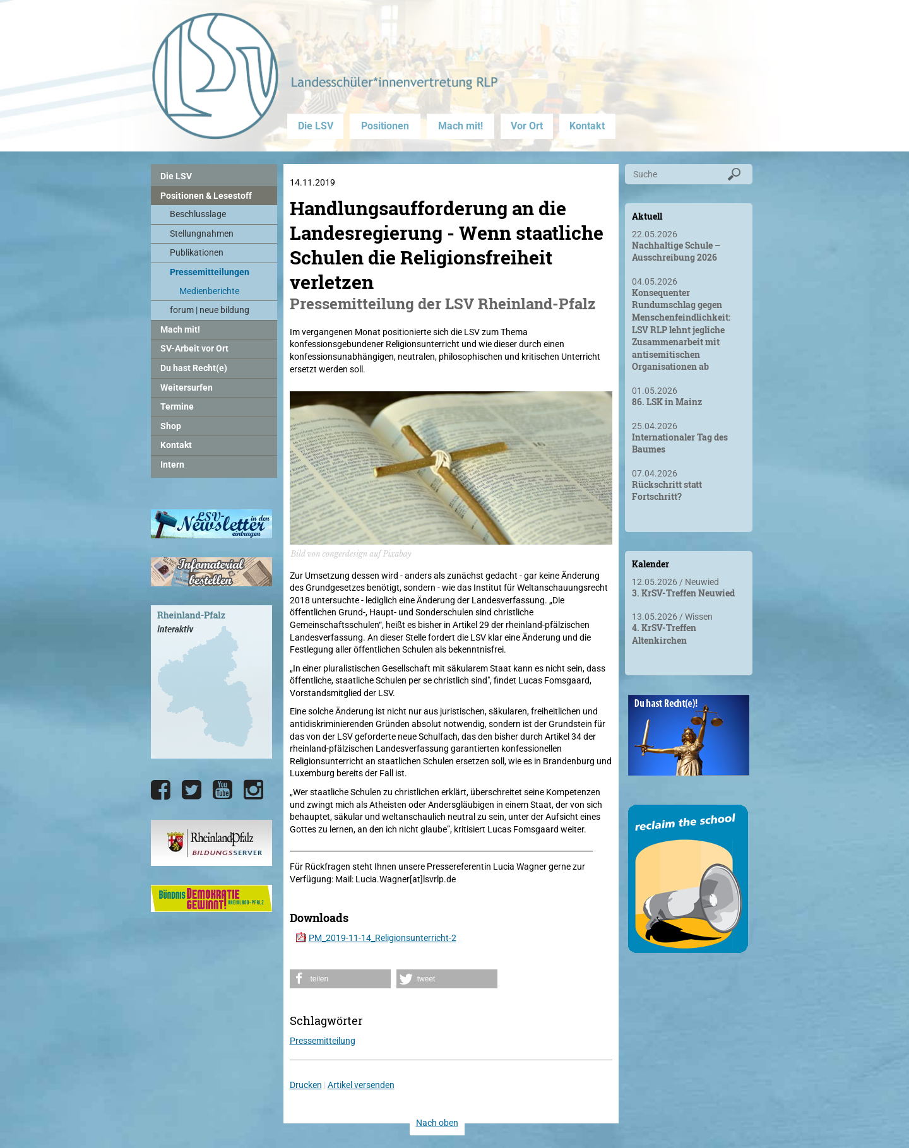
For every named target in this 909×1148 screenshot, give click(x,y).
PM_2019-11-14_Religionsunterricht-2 (382, 938)
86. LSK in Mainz (667, 402)
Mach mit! (460, 126)
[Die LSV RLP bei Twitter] (191, 790)
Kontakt (587, 126)
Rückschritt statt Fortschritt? (667, 490)
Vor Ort (527, 126)
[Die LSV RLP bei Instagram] (253, 790)
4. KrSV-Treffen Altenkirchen (664, 634)
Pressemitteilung (322, 1041)
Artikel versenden (361, 1085)
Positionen (385, 126)
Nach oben (437, 1123)
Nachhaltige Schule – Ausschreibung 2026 (676, 251)
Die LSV (315, 126)
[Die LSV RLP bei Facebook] (160, 790)
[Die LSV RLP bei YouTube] (222, 790)
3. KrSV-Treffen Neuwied (683, 593)
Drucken (306, 1085)
